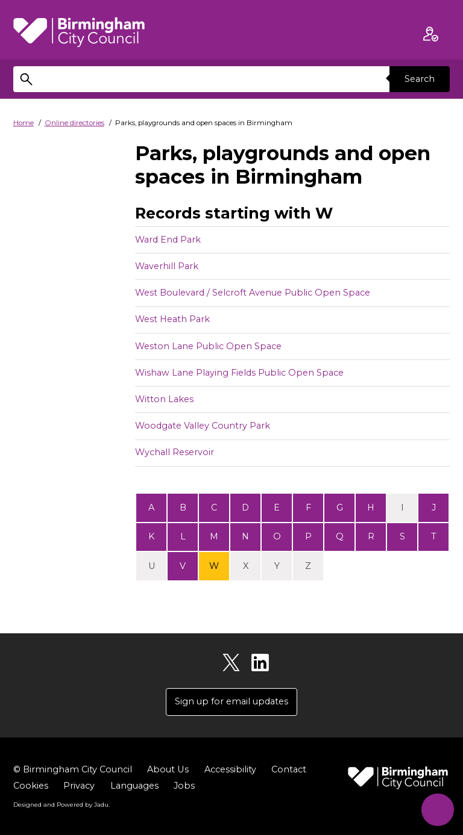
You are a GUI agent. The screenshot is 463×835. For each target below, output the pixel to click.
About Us (167, 769)
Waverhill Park (166, 266)
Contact (288, 769)
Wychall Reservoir (174, 452)
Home (23, 123)
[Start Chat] (437, 809)
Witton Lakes (164, 399)
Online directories (74, 123)
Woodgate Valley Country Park (202, 425)
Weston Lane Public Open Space (208, 346)
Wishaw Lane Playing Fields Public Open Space (239, 372)
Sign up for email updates (231, 701)
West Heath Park (172, 319)
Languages (134, 785)
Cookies (30, 785)
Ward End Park (168, 239)
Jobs (184, 785)
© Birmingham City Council (72, 769)
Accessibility (230, 769)
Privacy (79, 785)
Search (420, 78)
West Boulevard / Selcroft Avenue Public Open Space (252, 292)
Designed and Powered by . (61, 804)
